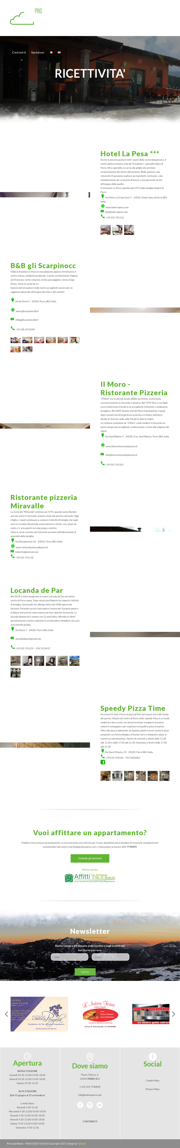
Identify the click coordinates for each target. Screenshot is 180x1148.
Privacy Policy (153, 1089)
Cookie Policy (152, 1080)
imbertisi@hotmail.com (26, 552)
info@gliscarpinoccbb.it (26, 319)
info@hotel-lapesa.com (116, 212)
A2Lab (81, 1143)
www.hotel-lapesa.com (117, 207)
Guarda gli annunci (90, 858)
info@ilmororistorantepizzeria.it (121, 455)
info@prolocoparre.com (84, 846)
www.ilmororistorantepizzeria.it (121, 446)
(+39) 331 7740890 (90, 1086)
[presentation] (6, 1014)
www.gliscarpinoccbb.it (27, 311)
